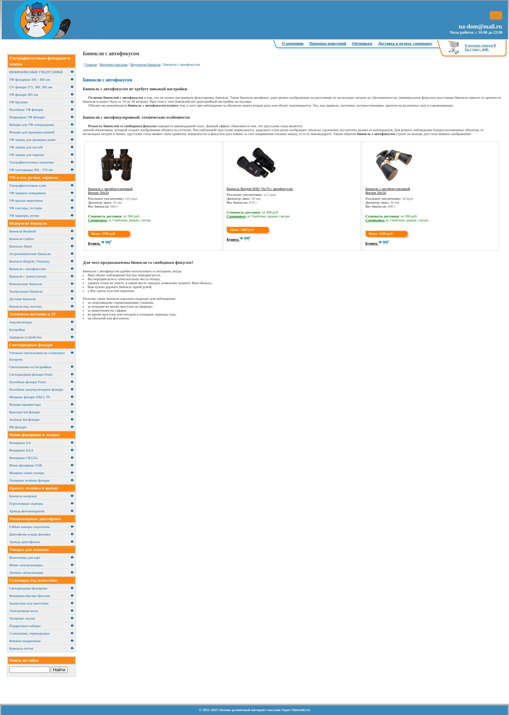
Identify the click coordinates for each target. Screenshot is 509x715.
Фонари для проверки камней (31, 132)
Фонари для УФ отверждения (31, 125)
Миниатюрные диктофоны (35, 518)
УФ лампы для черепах (26, 155)
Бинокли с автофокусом (27, 269)
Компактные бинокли (25, 284)
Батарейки (17, 330)
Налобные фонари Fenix (27, 382)
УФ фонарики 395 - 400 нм (29, 79)
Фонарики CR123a (23, 458)
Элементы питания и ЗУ (32, 314)
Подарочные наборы (25, 626)
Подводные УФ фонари (27, 117)
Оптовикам (362, 43)
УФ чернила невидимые (27, 193)
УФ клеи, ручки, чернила (33, 177)
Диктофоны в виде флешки (30, 534)
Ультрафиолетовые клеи (27, 185)
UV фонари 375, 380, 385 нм (30, 87)
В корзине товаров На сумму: (480, 47)
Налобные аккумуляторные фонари (36, 389)
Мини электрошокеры (26, 565)
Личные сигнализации (26, 572)
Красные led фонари (24, 412)
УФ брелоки (18, 102)
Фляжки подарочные (25, 641)
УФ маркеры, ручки (24, 215)
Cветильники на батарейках (30, 367)
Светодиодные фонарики (28, 588)
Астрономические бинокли (30, 254)
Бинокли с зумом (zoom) (27, 276)
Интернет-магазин (113, 64)
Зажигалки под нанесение (29, 603)
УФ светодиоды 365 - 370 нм (31, 170)
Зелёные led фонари (24, 419)
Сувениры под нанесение (33, 580)
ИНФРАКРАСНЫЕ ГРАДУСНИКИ (36, 72)
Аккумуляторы (20, 322)
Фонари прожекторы (25, 404)
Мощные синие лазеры (26, 473)
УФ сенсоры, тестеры (25, 208)
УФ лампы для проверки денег (32, 140)
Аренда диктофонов (24, 542)
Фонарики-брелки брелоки (29, 596)
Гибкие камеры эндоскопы (29, 527)
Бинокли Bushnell (22, 231)
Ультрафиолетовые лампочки (31, 162)
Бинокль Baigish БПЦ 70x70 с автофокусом (260, 189)
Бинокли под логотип (25, 306)
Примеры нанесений (327, 43)
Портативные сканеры (26, 503)
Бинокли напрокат (23, 496)
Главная (91, 64)
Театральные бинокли (26, 291)
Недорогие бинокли (28, 223)
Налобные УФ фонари (26, 109)
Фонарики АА (20, 443)
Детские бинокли (22, 299)
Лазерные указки (22, 618)
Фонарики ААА (21, 450)
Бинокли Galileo (21, 239)
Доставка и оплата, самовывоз (405, 43)
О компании (293, 43)
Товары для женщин (29, 549)
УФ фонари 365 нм (23, 94)
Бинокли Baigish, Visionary (29, 261)
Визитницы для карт (24, 557)
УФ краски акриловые (26, 200)
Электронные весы (23, 611)
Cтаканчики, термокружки (29, 633)
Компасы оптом (21, 648)
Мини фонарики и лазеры (34, 434)
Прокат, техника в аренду (33, 487)
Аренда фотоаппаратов (26, 511)
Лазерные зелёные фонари (29, 480)
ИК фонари (17, 427)
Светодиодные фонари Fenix (31, 374)
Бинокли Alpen (20, 246)
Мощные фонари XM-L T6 (29, 397)
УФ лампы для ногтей (26, 147)
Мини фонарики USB (25, 465)
